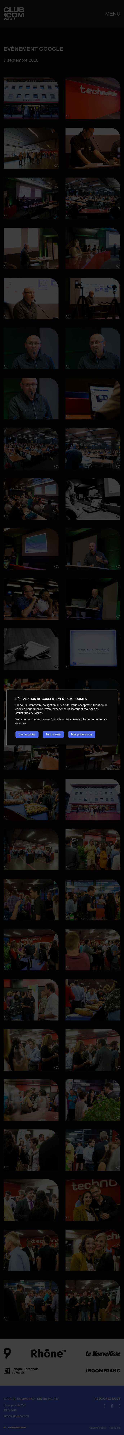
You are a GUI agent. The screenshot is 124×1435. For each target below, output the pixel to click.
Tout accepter (26, 734)
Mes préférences (82, 734)
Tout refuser (53, 734)
